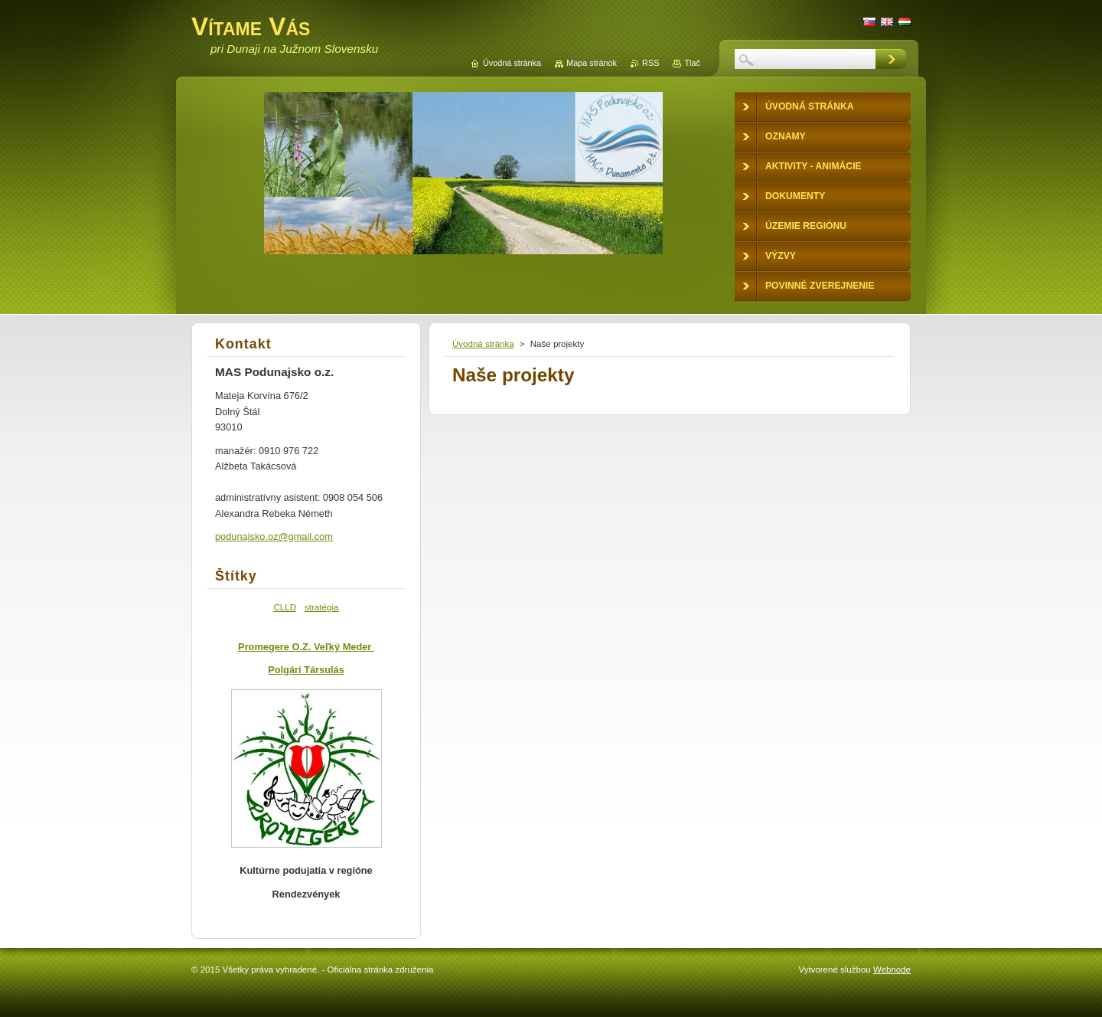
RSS (650, 62)
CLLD (284, 607)
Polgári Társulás (306, 669)
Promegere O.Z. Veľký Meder (306, 646)
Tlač (692, 62)
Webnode (892, 969)
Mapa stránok (591, 62)
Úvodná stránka (483, 343)
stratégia (322, 607)
